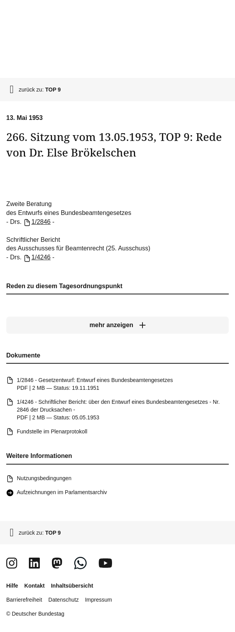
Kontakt (34, 586)
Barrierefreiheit (24, 600)
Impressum (98, 600)
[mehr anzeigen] (117, 325)
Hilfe (12, 586)
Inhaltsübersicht (72, 586)
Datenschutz (63, 600)
